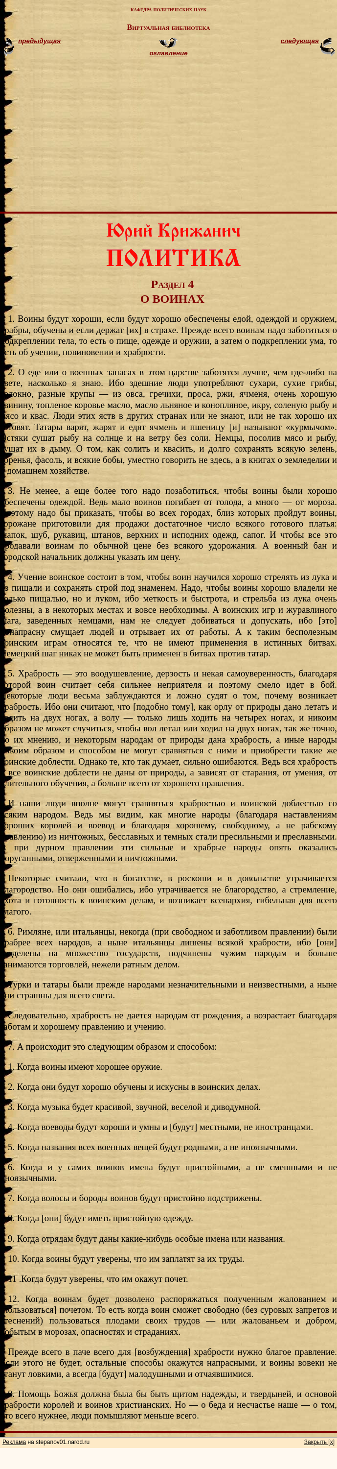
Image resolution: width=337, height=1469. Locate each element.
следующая (300, 41)
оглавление (168, 53)
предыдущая (39, 41)
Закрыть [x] (319, 1442)
